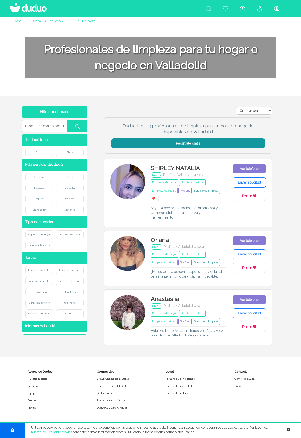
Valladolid (57, 21)
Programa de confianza (111, 400)
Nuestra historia (37, 378)
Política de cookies (177, 393)
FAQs (237, 386)
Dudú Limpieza (84, 21)
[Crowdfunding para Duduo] (225, 8)
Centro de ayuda (244, 378)
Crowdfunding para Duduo (113, 378)
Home (17, 21)
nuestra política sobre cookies (51, 432)
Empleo (32, 400)
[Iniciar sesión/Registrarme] (277, 8)
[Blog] (208, 8)
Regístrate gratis (188, 143)
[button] (54, 140)
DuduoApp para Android (112, 407)
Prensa (32, 407)
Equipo (32, 393)
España (36, 21)
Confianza (34, 386)
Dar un (249, 196)
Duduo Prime (105, 393)
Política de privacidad (179, 386)
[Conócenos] (259, 8)
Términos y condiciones (180, 378)
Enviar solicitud (249, 182)
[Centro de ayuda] (242, 8)
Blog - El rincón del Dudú (112, 386)
